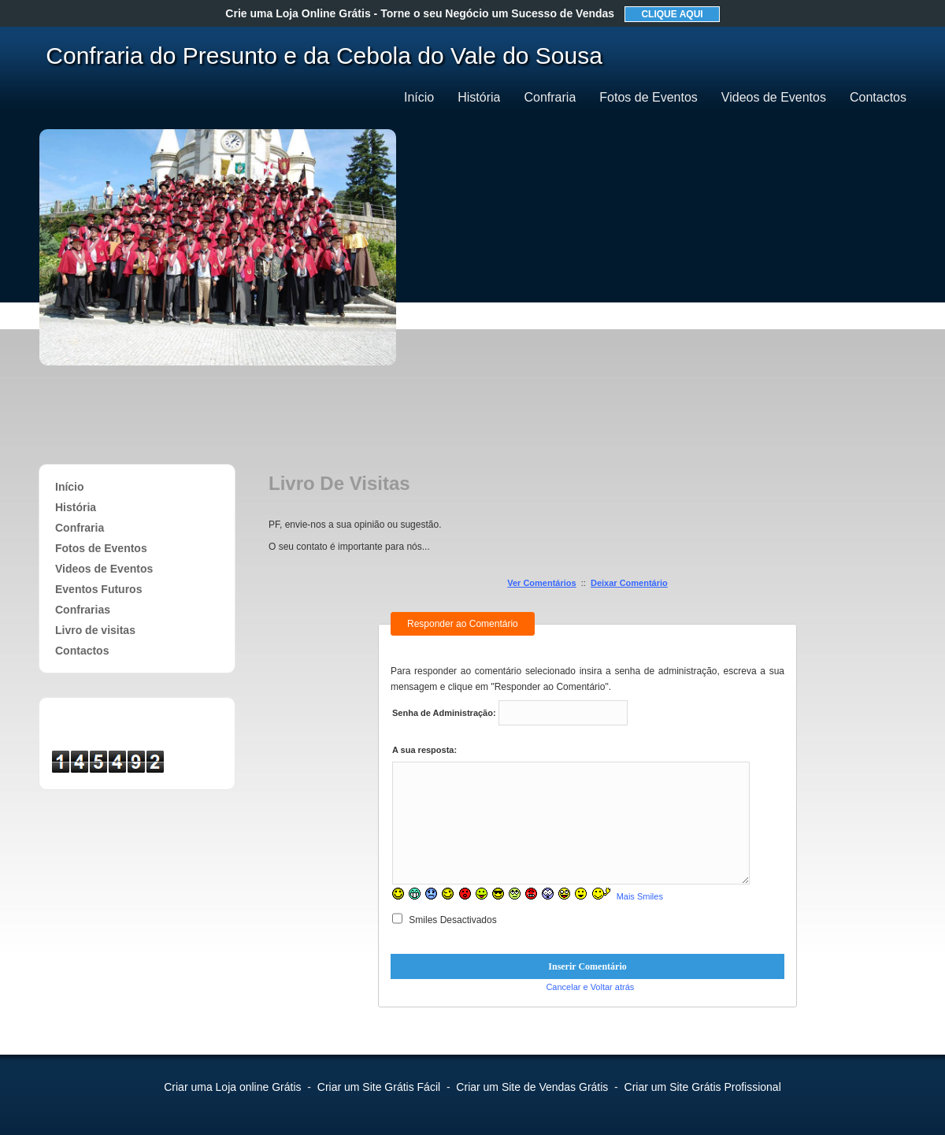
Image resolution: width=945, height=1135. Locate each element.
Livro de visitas (95, 630)
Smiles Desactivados (444, 919)
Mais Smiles (640, 896)
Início (419, 97)
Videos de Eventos (773, 97)
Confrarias (82, 609)
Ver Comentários (541, 583)
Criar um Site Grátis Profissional (702, 1087)
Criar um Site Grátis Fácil (378, 1087)
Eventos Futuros (98, 589)
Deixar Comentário (629, 583)
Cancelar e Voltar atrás (590, 987)
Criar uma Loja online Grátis (232, 1087)
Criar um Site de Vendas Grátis (532, 1087)
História (479, 97)
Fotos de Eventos (648, 97)
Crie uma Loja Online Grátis (419, 13)
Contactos (878, 97)
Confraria (550, 97)
